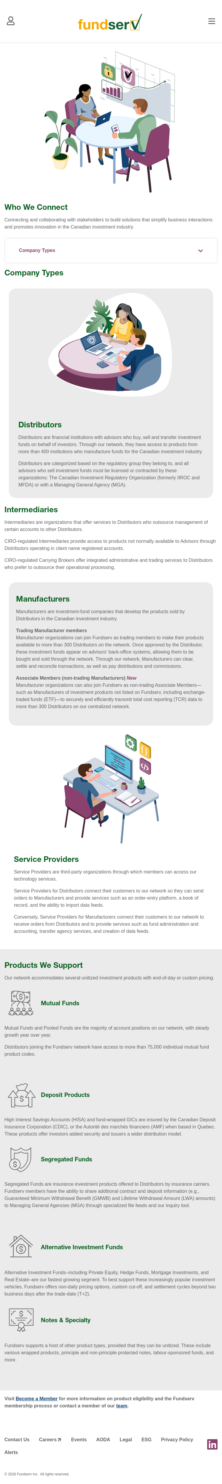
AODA (103, 1439)
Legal (126, 1439)
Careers (48, 1439)
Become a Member (37, 1398)
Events (79, 1439)
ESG (146, 1439)
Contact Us (16, 1439)
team (121, 1405)
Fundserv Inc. (28, 1474)
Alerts (11, 1452)
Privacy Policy (177, 1439)
